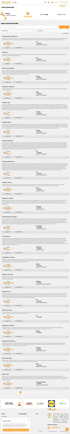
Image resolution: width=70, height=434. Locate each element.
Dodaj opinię (56, 2)
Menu (15, 2)
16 (46, 392)
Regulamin (41, 431)
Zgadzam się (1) (7, 63)
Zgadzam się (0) (8, 47)
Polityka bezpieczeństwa (52, 431)
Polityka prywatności (63, 431)
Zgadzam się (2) (8, 252)
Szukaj (64, 27)
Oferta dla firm (64, 2)
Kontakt (37, 417)
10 (41, 392)
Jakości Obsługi (9, 403)
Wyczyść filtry (65, 33)
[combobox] (17, 30)
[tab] (9, 414)
